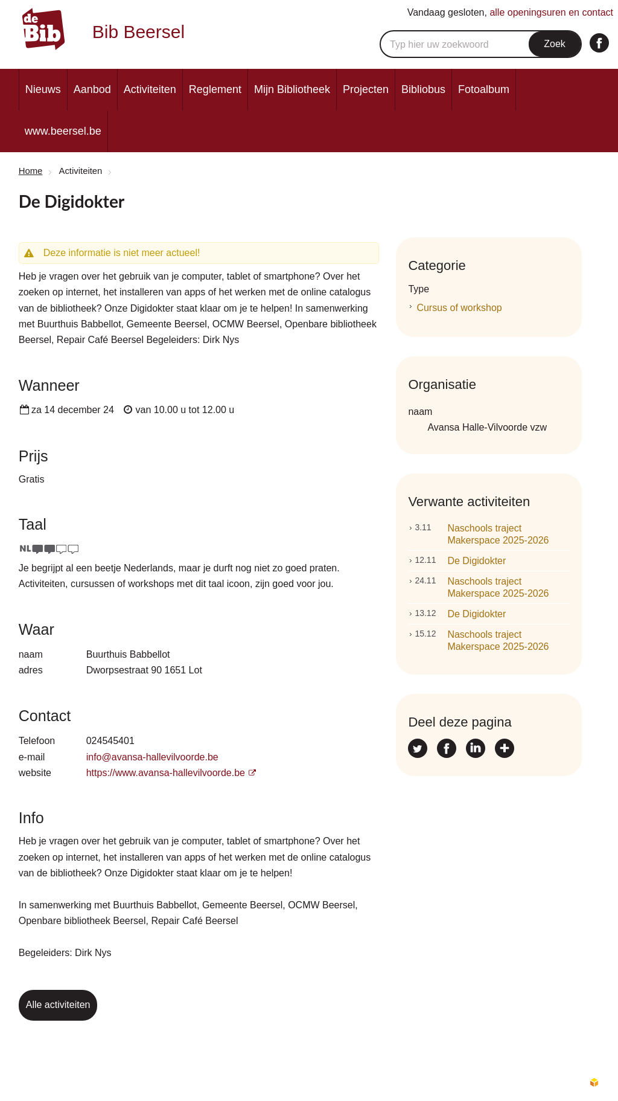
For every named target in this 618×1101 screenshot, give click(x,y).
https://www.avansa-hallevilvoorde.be (165, 773)
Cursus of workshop (459, 308)
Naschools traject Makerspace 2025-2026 (482, 533)
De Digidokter (460, 560)
